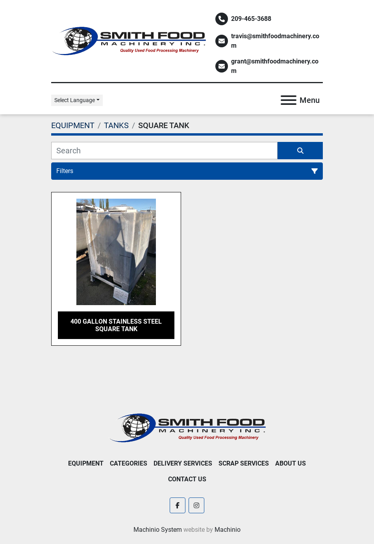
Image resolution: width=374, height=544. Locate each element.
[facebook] (177, 505)
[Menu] (288, 100)
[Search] (164, 150)
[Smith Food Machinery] (187, 427)
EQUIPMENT (86, 463)
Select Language (74, 100)
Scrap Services (243, 463)
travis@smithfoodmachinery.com (275, 40)
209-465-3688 (251, 18)
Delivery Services (183, 463)
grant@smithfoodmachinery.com (274, 66)
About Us (290, 463)
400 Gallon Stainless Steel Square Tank (116, 325)
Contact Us (187, 479)
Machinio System (157, 529)
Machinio (228, 529)
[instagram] (196, 505)
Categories (128, 463)
